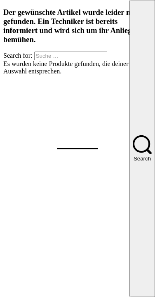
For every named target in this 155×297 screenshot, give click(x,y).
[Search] (142, 148)
